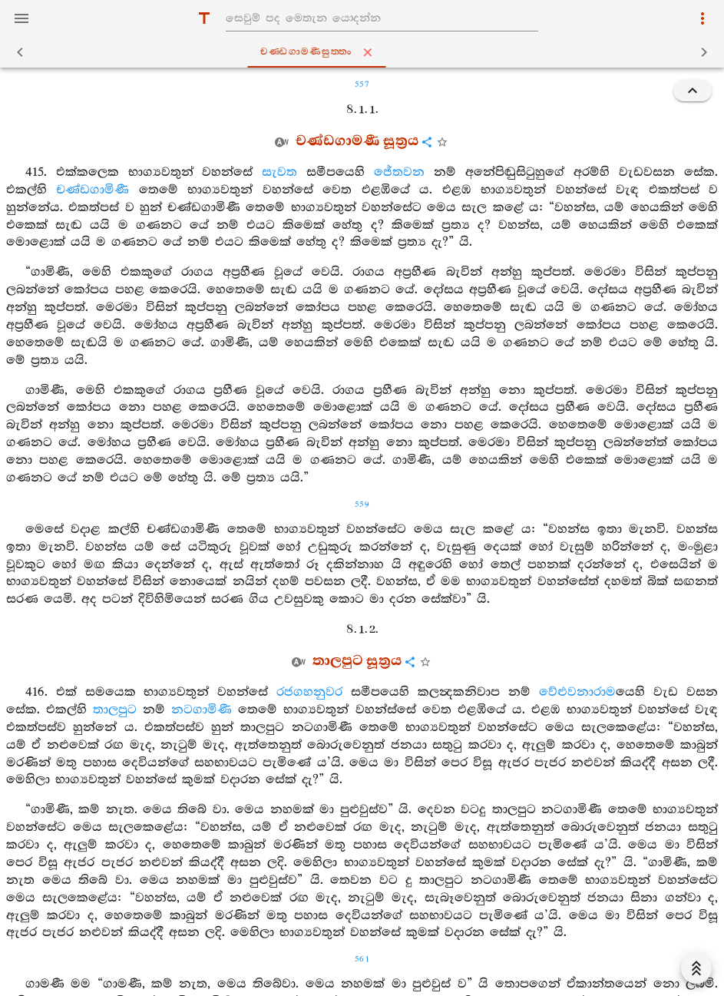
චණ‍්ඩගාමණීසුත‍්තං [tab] (365, 52)
